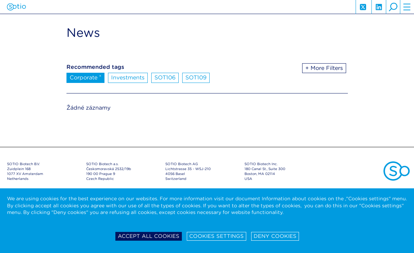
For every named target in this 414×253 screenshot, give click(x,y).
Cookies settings (216, 236)
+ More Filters (324, 68)
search (393, 7)
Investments (128, 77)
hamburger (407, 7)
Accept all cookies (148, 236)
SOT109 (195, 77)
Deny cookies (275, 236)
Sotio (16, 7)
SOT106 (165, 77)
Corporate (86, 77)
